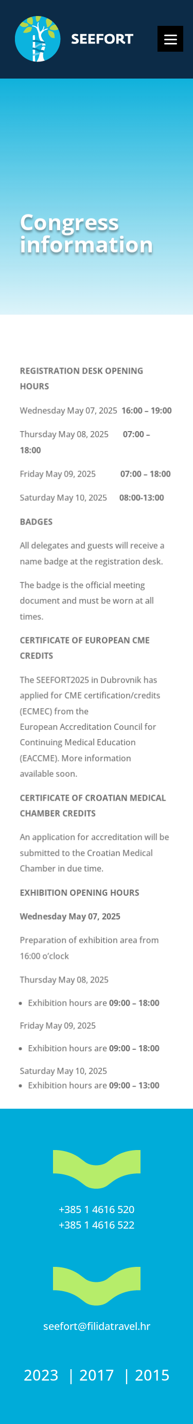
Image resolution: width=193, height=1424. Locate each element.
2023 (43, 1375)
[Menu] (170, 39)
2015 (152, 1375)
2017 (98, 1375)
